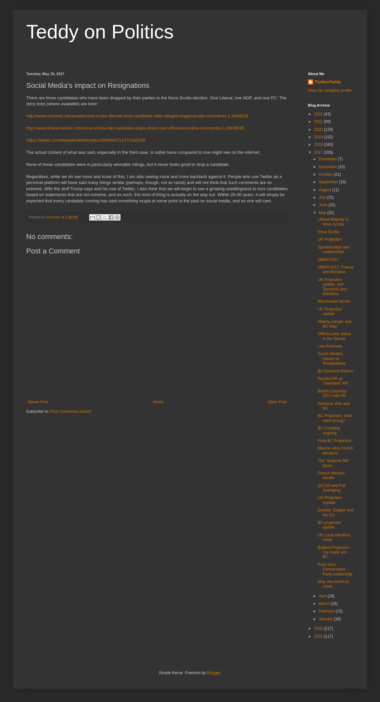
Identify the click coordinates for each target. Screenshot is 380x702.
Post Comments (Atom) (70, 411)
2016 (319, 628)
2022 (319, 114)
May (323, 213)
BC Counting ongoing (329, 430)
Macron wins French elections (335, 450)
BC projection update (329, 525)
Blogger (213, 673)
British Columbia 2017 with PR (332, 393)
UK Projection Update (330, 500)
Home (158, 402)
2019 (319, 137)
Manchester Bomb (334, 301)
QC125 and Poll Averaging (332, 487)
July (323, 197)
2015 (319, 636)
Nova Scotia (328, 232)
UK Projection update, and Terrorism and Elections (332, 286)
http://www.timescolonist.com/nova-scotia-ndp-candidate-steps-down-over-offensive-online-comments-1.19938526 (135, 128)
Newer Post (38, 402)
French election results (331, 475)
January (326, 619)
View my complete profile (330, 90)
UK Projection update (330, 311)
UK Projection (330, 239)
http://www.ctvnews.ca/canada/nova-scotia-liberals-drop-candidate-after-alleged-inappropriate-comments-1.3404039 (137, 115)
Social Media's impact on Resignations (331, 358)
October (326, 174)
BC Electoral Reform (335, 371)
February (327, 611)
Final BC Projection (335, 440)
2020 (319, 129)
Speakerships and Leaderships (333, 249)
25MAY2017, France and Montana (335, 269)
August (325, 190)
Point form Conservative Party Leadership (335, 569)
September (329, 182)
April (323, 596)
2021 (319, 121)
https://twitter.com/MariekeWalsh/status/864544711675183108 (85, 140)
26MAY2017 (328, 259)
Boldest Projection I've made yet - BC (334, 552)
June (323, 205)
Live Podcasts (330, 346)
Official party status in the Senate (334, 336)
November (328, 167)
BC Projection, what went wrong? (335, 418)
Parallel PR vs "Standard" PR (333, 381)
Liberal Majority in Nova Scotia (333, 221)
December (328, 159)
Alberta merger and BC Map (335, 324)
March (325, 603)
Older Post (277, 402)
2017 (319, 152)
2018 (319, 144)
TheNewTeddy (327, 82)
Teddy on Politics (100, 32)
